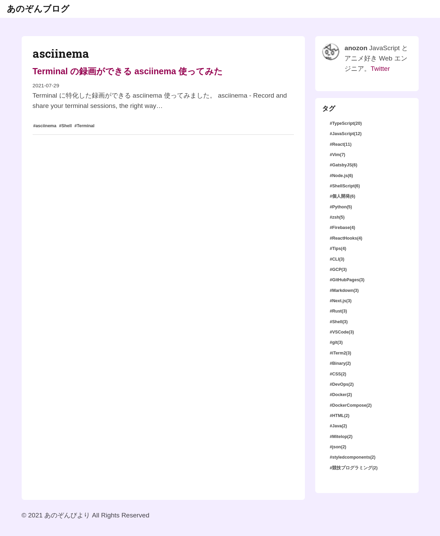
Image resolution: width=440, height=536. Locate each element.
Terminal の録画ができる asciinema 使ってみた (128, 71)
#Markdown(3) (344, 290)
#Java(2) (338, 426)
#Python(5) (341, 207)
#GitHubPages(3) (347, 279)
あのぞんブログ (38, 8)
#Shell (65, 125)
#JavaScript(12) (346, 133)
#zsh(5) (337, 217)
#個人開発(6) (342, 196)
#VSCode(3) (342, 332)
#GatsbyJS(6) (343, 165)
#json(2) (338, 447)
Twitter (380, 68)
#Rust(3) (338, 311)
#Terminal (84, 125)
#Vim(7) (337, 154)
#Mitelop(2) (341, 436)
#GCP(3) (338, 269)
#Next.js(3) (340, 300)
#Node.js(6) (341, 175)
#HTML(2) (339, 415)
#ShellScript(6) (345, 186)
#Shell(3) (339, 321)
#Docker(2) (341, 394)
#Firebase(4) (342, 227)
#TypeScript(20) (346, 123)
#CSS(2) (338, 374)
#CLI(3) (337, 259)
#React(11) (340, 144)
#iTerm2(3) (340, 353)
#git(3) (336, 342)
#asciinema (44, 125)
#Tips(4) (338, 248)
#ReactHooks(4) (346, 238)
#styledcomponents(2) (352, 457)
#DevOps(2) (342, 384)
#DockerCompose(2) (351, 405)
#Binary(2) (340, 363)
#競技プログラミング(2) (353, 468)
